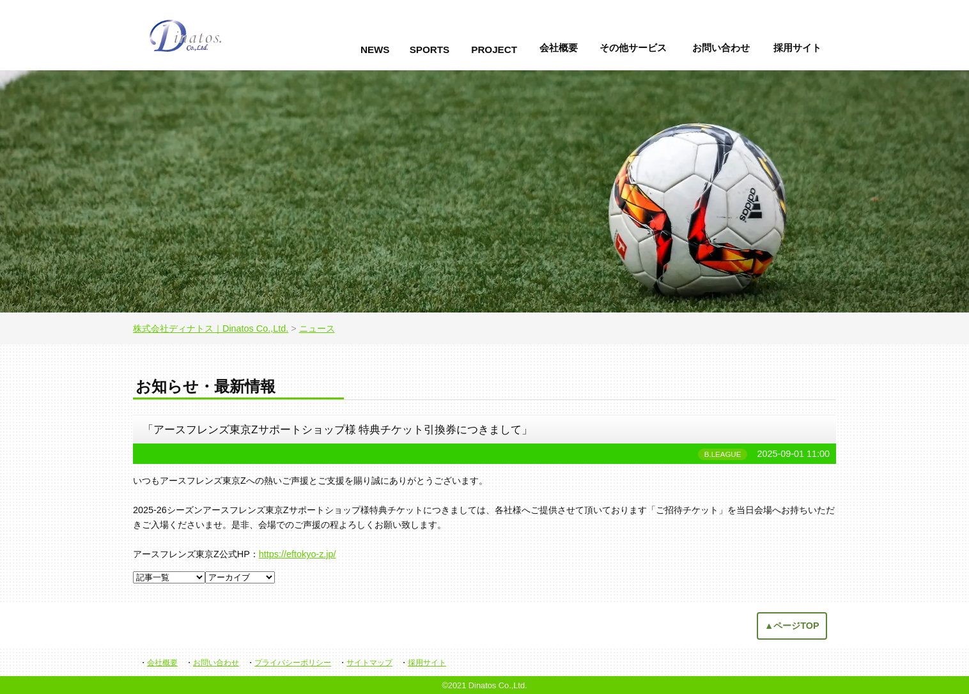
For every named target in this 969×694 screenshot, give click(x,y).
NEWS (375, 49)
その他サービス (633, 47)
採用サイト (797, 47)
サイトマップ (369, 663)
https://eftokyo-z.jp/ (297, 554)
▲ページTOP (791, 626)
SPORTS (429, 49)
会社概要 (558, 47)
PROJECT (494, 49)
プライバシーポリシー (292, 663)
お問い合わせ (721, 47)
